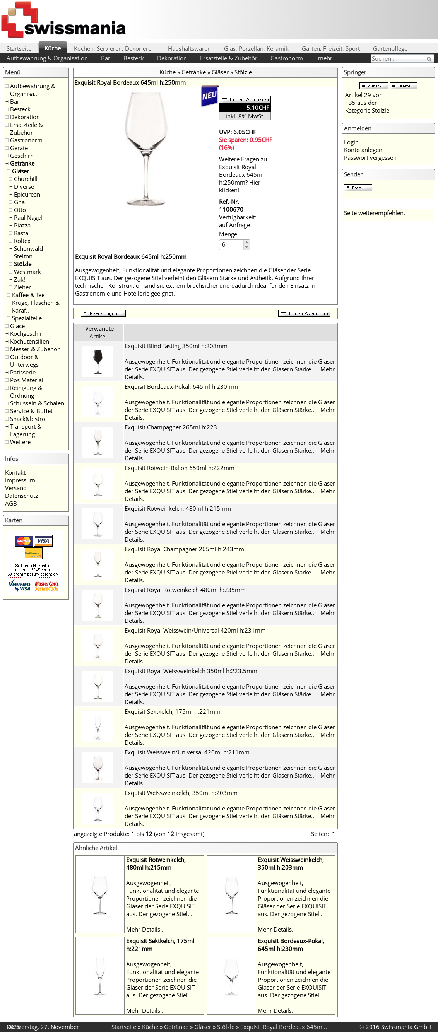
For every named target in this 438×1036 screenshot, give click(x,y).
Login (351, 142)
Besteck (133, 58)
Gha (19, 202)
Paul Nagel (28, 217)
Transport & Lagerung (25, 430)
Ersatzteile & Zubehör (228, 58)
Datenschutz (21, 495)
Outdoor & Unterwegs (24, 360)
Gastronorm (286, 58)
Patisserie (23, 372)
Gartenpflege (390, 48)
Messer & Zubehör (35, 349)
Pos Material (26, 380)
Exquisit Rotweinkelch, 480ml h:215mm (178, 508)
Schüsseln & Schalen (37, 403)
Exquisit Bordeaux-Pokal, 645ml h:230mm (181, 386)
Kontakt (15, 472)
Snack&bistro (27, 418)
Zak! (19, 279)
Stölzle (22, 264)
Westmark (27, 271)
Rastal (22, 233)
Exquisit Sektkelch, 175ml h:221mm (173, 711)
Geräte (19, 148)
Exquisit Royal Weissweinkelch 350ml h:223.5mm (191, 671)
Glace (17, 326)
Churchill (26, 179)
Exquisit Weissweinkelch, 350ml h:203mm (181, 793)
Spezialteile (27, 318)
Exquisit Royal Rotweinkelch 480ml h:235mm (185, 589)
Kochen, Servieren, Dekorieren (114, 48)
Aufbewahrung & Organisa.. (32, 89)
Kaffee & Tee (28, 295)
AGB (11, 503)
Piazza (22, 225)
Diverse (24, 186)
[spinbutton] (231, 244)
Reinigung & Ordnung (26, 391)
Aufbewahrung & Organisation (47, 58)
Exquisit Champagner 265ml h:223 (171, 427)
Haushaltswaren (189, 48)
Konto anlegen (363, 150)
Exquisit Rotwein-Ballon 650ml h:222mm (179, 468)
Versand (16, 488)
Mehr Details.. (144, 929)
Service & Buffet (31, 411)
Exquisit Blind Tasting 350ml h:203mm (176, 346)
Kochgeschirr (27, 333)
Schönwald (28, 248)
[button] (246, 242)
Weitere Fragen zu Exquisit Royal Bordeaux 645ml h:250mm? (243, 174)
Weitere (20, 442)
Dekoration (172, 58)
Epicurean (27, 194)
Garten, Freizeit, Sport (331, 48)
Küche (52, 48)
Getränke (22, 163)
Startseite (19, 48)
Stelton (23, 256)
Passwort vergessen (370, 157)
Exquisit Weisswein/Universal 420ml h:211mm (187, 752)
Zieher (22, 287)
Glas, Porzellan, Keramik (256, 48)
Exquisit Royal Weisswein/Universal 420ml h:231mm (195, 630)
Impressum (20, 480)
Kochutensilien (29, 341)
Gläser (20, 171)
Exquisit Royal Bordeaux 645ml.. (283, 1027)
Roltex (22, 240)
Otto (20, 210)
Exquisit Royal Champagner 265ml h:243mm (184, 549)
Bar (105, 58)
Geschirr (21, 155)
